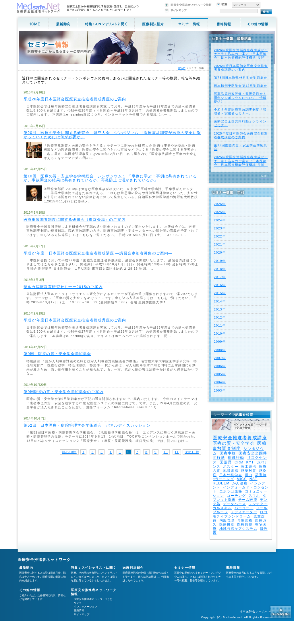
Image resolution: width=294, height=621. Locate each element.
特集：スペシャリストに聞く (94, 567)
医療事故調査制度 (240, 446)
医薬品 (226, 462)
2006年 (220, 366)
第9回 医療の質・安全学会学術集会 (57, 354)
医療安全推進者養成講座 (240, 437)
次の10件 (192, 452)
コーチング (236, 496)
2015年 (220, 293)
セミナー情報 (184, 567)
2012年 (220, 317)
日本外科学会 (230, 475)
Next (264, 176)
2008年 (220, 350)
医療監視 (244, 524)
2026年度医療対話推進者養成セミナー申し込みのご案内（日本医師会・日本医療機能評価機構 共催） (241, 53)
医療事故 (228, 453)
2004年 (220, 382)
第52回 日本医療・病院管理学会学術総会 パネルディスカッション (87, 425)
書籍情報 (233, 567)
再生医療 (244, 520)
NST (253, 479)
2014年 (220, 301)
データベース (234, 504)
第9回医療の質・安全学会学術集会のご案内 (63, 392)
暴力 (248, 475)
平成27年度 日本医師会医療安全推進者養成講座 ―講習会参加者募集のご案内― (98, 253)
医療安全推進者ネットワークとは (93, 599)
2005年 (220, 374)
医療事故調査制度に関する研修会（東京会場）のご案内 (74, 219)
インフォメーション (85, 606)
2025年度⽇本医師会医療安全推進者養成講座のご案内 (241, 135)
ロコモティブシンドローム (240, 514)
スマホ (254, 496)
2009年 (220, 341)
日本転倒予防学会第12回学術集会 (240, 85)
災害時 (260, 475)
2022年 (220, 236)
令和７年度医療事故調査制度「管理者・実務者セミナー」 (240, 111)
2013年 (220, 309)
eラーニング (223, 479)
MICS (242, 479)
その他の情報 (29, 590)
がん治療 (239, 483)
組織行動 (236, 457)
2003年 (220, 390)
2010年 (220, 333)
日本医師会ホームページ (257, 611)
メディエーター (244, 512)
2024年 (220, 220)
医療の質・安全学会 (234, 443)
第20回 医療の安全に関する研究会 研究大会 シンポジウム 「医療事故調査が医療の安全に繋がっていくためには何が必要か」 (112, 135)
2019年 (220, 260)
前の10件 (69, 452)
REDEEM (221, 483)
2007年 (220, 358)
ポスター (230, 467)
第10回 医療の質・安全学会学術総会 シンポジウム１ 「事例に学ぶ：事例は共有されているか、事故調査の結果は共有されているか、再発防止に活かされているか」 (110, 178)
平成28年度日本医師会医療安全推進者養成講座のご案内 (75, 99)
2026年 (220, 204)
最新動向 (26, 567)
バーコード (244, 508)
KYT (250, 462)
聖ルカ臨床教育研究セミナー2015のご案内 (63, 287)
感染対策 (248, 471)
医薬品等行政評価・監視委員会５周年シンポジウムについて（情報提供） (240, 97)
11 (177, 452)
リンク (78, 602)
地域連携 (230, 471)
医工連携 (248, 467)
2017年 (220, 277)
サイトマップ (81, 614)
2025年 (220, 212)
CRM (239, 462)
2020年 (220, 252)
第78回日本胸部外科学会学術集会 (240, 77)
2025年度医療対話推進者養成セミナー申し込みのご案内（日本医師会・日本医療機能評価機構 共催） (241, 160)
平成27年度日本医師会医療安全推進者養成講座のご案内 (75, 320)
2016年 (220, 285)
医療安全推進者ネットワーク (44, 559)
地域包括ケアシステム (238, 529)
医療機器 (227, 524)
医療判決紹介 (133, 567)
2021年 (220, 244)
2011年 (220, 325)
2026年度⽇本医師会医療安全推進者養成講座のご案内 (241, 67)
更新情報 (79, 610)
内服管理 (227, 520)
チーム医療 (247, 500)
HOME (181, 68)
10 (166, 452)
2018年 (220, 269)
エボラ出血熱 (230, 491)
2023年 (220, 228)
